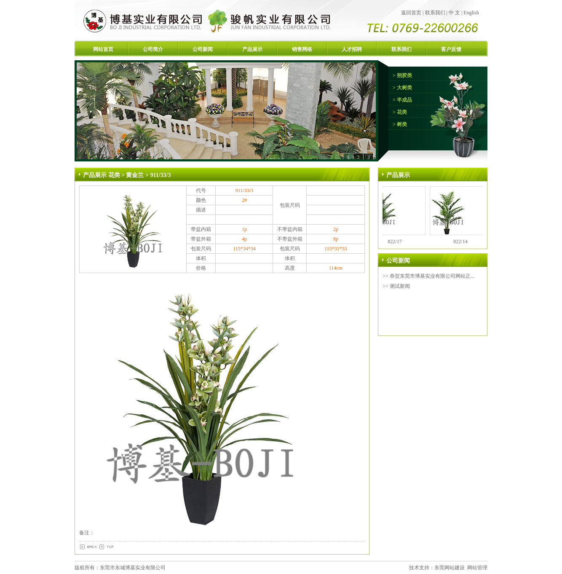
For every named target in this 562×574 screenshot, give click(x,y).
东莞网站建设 (449, 568)
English (471, 13)
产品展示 (252, 49)
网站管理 (477, 568)
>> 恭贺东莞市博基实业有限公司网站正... (428, 276)
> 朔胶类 (402, 75)
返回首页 (411, 13)
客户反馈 (451, 49)
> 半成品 (402, 100)
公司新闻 (203, 49)
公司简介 (153, 49)
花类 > (117, 175)
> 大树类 (402, 88)
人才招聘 (352, 49)
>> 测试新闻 (396, 286)
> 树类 (400, 124)
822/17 (397, 241)
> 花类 (400, 112)
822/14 (462, 241)
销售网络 (302, 49)
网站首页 (103, 49)
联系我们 (435, 13)
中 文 (454, 13)
